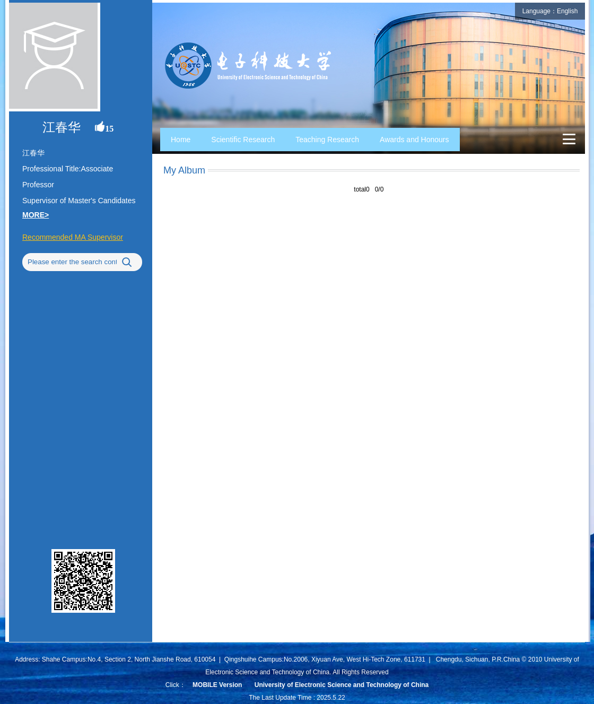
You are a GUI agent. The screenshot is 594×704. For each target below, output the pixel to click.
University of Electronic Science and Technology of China (342, 685)
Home (180, 139)
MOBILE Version (217, 685)
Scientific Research (243, 139)
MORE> (35, 215)
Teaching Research (327, 139)
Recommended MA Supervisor (72, 237)
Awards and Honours (414, 139)
